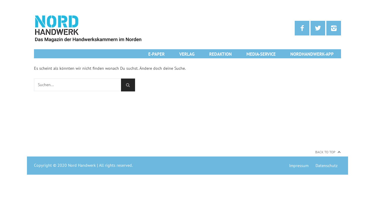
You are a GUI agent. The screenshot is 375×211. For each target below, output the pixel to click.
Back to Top (325, 152)
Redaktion (220, 54)
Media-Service (261, 54)
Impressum (298, 165)
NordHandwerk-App (312, 54)
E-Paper (156, 54)
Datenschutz (327, 165)
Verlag (187, 54)
